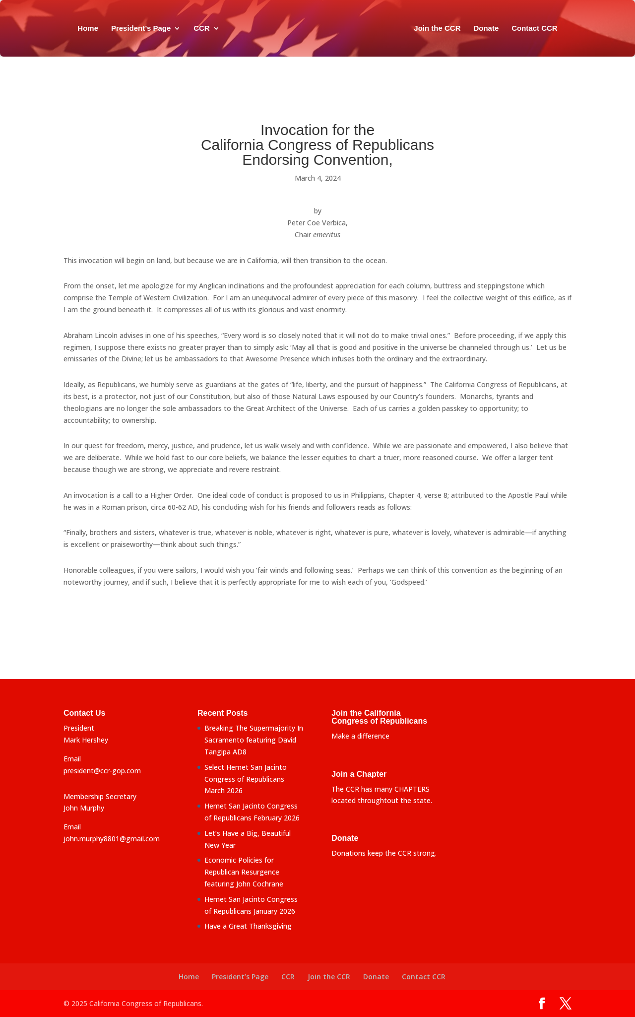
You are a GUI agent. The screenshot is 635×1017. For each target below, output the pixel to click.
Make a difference (360, 736)
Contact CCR (534, 28)
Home (87, 28)
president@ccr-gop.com (102, 770)
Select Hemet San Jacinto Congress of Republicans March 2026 (245, 779)
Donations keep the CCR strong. (384, 853)
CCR (201, 28)
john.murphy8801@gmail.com (112, 838)
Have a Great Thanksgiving (248, 926)
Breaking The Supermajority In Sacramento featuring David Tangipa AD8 (253, 739)
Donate (486, 28)
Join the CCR (437, 28)
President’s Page (141, 28)
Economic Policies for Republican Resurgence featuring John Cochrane (243, 871)
